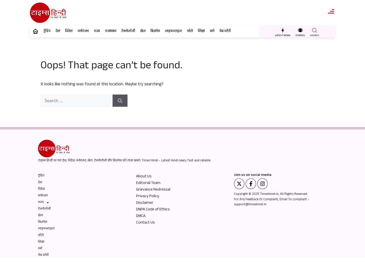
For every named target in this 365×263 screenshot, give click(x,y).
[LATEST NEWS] (283, 30)
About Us (144, 177)
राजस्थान (110, 31)
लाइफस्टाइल (173, 31)
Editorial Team (148, 183)
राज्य (97, 31)
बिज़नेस (155, 31)
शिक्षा (201, 31)
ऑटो (190, 31)
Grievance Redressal (153, 190)
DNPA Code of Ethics (153, 210)
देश (58, 31)
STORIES (300, 36)
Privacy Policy (147, 196)
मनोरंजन (83, 31)
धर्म (212, 31)
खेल (142, 31)
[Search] (120, 101)
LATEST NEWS (282, 36)
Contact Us (145, 223)
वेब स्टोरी (225, 31)
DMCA (140, 216)
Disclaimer (144, 203)
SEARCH (314, 36)
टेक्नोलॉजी (128, 31)
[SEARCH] (314, 30)
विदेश (68, 31)
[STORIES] (300, 30)
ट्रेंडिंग (47, 31)
